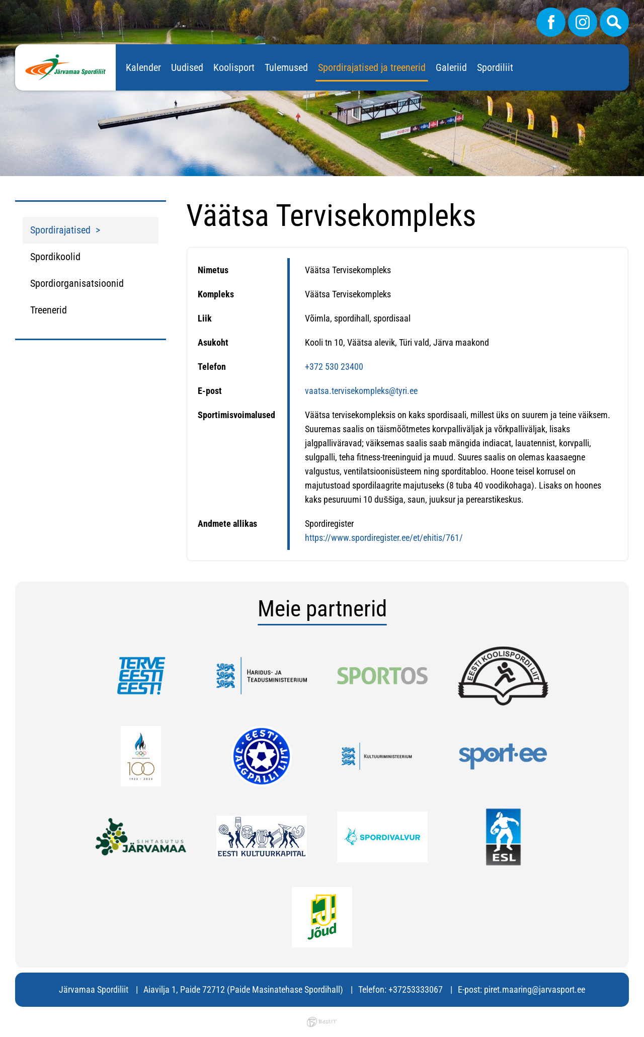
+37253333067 (415, 989)
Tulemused (286, 67)
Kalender (143, 67)
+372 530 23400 (334, 366)
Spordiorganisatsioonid (77, 283)
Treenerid (48, 310)
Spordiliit (495, 67)
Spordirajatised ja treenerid (372, 67)
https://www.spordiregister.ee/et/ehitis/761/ (384, 537)
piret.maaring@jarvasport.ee (534, 989)
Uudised (187, 67)
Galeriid (451, 67)
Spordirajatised (60, 230)
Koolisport (234, 67)
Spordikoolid (55, 257)
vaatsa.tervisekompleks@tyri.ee (361, 390)
